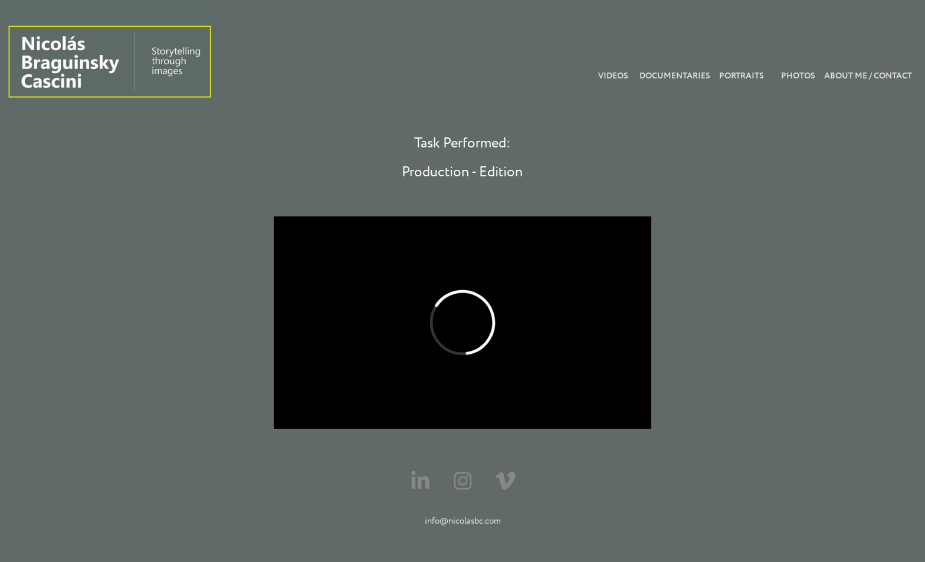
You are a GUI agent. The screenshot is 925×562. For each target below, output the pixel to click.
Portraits (741, 76)
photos (798, 76)
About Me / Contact (868, 76)
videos (613, 76)
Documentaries (674, 76)
